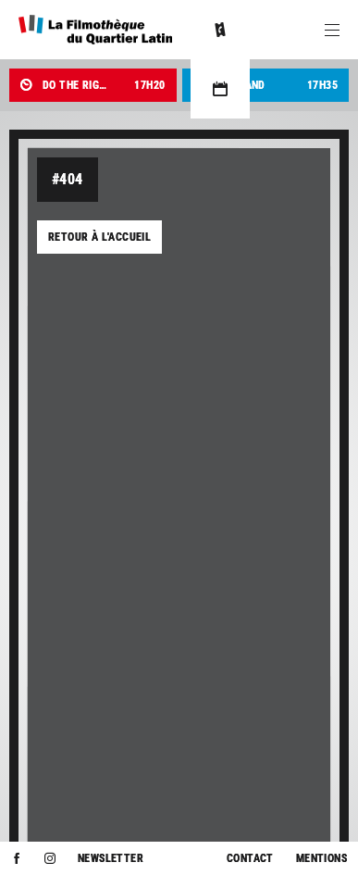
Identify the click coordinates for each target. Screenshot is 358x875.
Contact (250, 858)
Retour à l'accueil (99, 237)
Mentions (321, 858)
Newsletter (110, 858)
